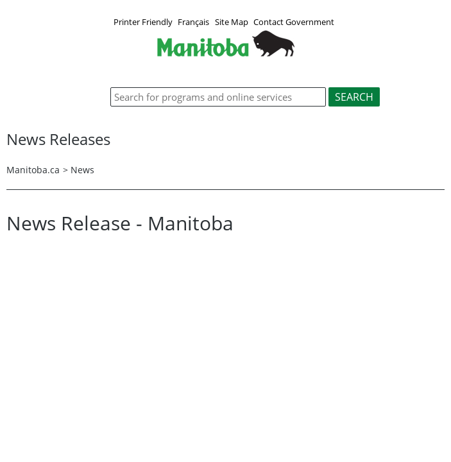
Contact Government (293, 22)
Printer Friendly (143, 22)
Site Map (231, 22)
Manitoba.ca (33, 170)
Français (193, 22)
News (82, 170)
